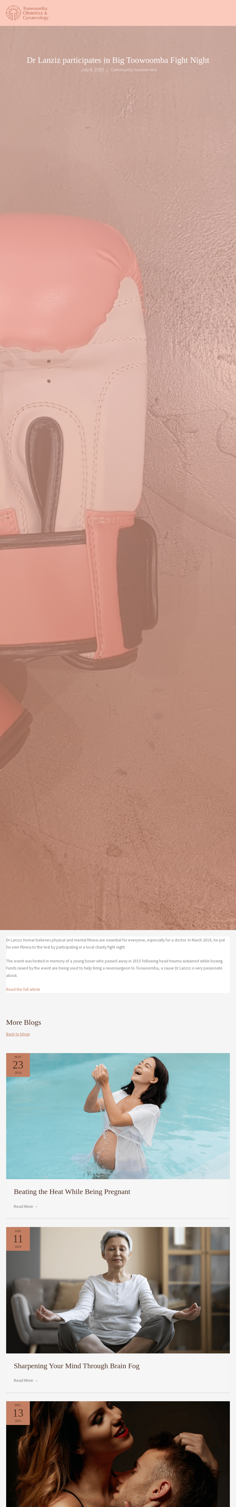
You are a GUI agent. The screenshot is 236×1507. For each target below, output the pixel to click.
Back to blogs (18, 1040)
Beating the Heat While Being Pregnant (72, 1198)
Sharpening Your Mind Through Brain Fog (77, 1372)
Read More (26, 1212)
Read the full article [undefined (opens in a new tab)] (23, 995)
